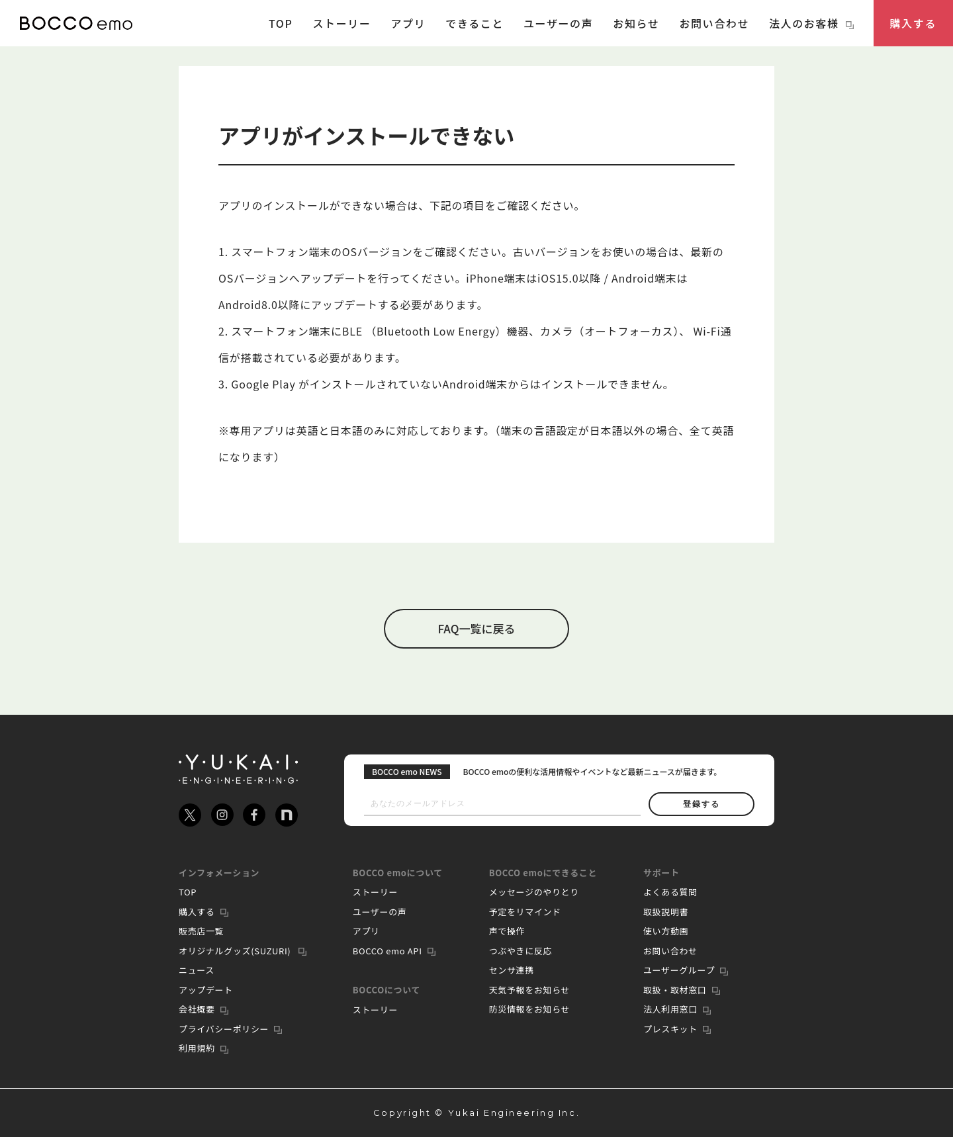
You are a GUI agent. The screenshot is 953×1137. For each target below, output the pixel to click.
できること (474, 23)
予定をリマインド (525, 911)
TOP (281, 23)
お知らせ (636, 23)
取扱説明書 (665, 911)
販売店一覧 (201, 931)
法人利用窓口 (670, 1009)
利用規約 (197, 1048)
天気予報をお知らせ (529, 989)
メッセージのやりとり (534, 892)
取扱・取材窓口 (675, 989)
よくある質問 (670, 892)
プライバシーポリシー (224, 1029)
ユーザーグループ (679, 970)
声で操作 (507, 931)
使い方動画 (665, 931)
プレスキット (670, 1029)
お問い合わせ (714, 23)
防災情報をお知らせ (529, 1009)
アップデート (206, 989)
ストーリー (341, 23)
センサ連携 (511, 970)
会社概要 (197, 1009)
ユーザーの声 (558, 23)
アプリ (408, 23)
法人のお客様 (811, 23)
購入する (913, 23)
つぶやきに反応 (521, 950)
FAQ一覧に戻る (477, 628)
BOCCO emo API (387, 950)
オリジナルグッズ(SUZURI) (236, 950)
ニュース (196, 970)
